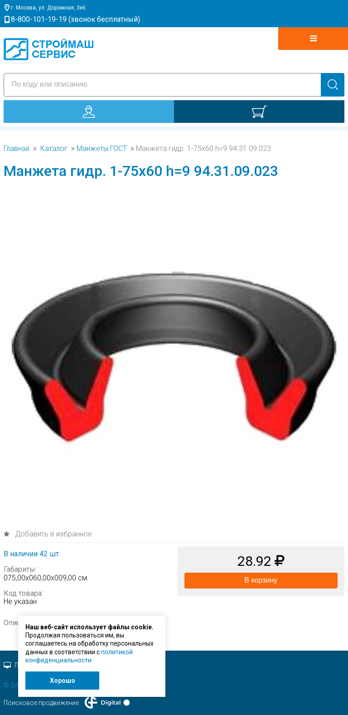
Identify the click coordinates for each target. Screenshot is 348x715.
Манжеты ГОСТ (102, 149)
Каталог (54, 149)
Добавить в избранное (52, 534)
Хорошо (62, 680)
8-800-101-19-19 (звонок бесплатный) (75, 19)
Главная (16, 149)
